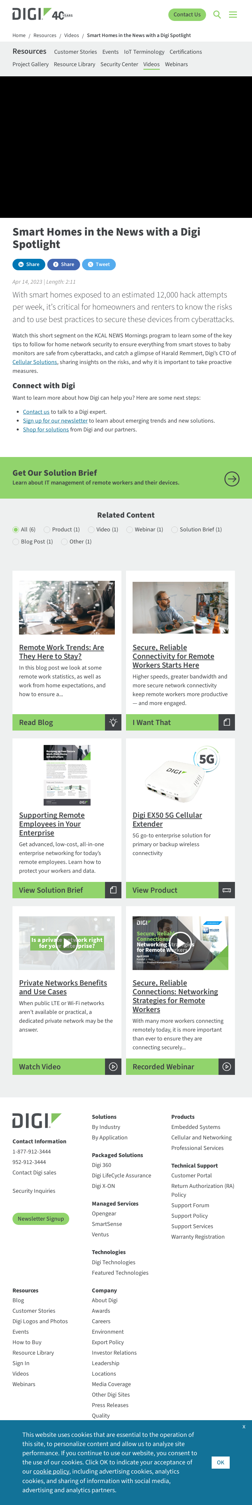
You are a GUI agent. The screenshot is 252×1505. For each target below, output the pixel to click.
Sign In (21, 1363)
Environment (108, 1332)
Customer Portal (191, 1176)
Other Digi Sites (111, 1395)
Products (183, 1117)
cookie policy (51, 1471)
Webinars (176, 64)
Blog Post (37, 541)
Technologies (109, 1252)
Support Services (192, 1226)
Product (66, 529)
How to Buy (26, 1342)
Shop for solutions (46, 430)
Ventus (100, 1234)
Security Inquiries (33, 1191)
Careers (101, 1321)
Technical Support (194, 1166)
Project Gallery (30, 64)
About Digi (104, 1300)
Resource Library (74, 64)
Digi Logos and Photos (40, 1321)
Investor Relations (114, 1353)
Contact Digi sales (34, 1173)
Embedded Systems (195, 1127)
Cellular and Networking (201, 1138)
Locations (104, 1374)
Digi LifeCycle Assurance (121, 1176)
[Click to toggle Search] (217, 14)
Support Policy (189, 1216)
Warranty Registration (198, 1237)
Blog (18, 1300)
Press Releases (110, 1405)
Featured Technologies (120, 1273)
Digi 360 (101, 1165)
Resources (44, 35)
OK (220, 1462)
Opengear (104, 1214)
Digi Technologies (114, 1262)
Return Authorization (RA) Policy (202, 1190)
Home (19, 35)
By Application (110, 1138)
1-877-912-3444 (31, 1152)
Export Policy (108, 1342)
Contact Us (187, 14)
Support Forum (190, 1205)
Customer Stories (75, 52)
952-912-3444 (29, 1162)
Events (110, 52)
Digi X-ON (103, 1186)
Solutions (104, 1117)
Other (81, 541)
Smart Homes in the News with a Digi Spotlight (139, 35)
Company (104, 1290)
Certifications (186, 52)
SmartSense (107, 1224)
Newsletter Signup (41, 1219)
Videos (71, 35)
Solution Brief (201, 529)
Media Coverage (111, 1384)
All (28, 529)
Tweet (103, 264)
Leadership (105, 1363)
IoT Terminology (144, 52)
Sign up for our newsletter (55, 421)
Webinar (149, 529)
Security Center (119, 64)
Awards (101, 1311)
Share (32, 264)
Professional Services (197, 1148)
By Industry (106, 1127)
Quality (101, 1416)
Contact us (36, 412)
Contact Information (39, 1141)
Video (107, 529)
